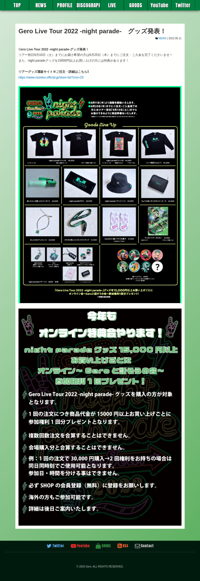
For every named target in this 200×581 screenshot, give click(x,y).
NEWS (40, 5)
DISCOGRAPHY (88, 5)
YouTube (159, 5)
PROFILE (64, 5)
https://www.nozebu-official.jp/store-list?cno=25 (51, 77)
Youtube (80, 546)
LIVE (112, 5)
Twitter (183, 5)
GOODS (135, 5)
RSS (122, 546)
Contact (144, 546)
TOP (17, 5)
